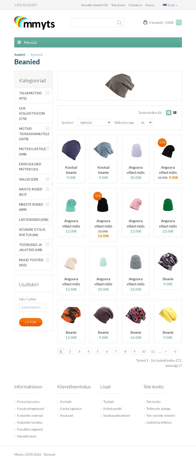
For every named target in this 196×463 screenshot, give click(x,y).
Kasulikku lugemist (30, 429)
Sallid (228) (28, 179)
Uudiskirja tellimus (159, 422)
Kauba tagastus (71, 408)
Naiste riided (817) (30, 191)
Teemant (50, 454)
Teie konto (118, 5)
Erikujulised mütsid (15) (30, 166)
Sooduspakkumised (116, 415)
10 (144, 351)
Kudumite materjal (30, 415)
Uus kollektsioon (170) (32, 113)
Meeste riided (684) (31, 206)
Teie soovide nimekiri (160, 415)
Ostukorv (135, 5)
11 (153, 351)
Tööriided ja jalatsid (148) (30, 247)
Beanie (168, 279)
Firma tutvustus (28, 402)
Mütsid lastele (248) (32, 151)
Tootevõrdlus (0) (149, 113)
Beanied (37, 54)
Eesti (170, 5)
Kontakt (66, 402)
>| (174, 351)
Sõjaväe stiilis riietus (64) (32, 231)
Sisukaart (66, 415)
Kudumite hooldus (30, 422)
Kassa (149, 5)
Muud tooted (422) (31, 262)
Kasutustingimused (30, 408)
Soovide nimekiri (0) (94, 5)
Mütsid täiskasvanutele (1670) (34, 134)
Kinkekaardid (112, 408)
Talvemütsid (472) (30, 95)
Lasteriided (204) (33, 219)
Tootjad (108, 402)
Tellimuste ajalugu (158, 408)
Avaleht (19, 54)
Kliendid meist (26, 436)
